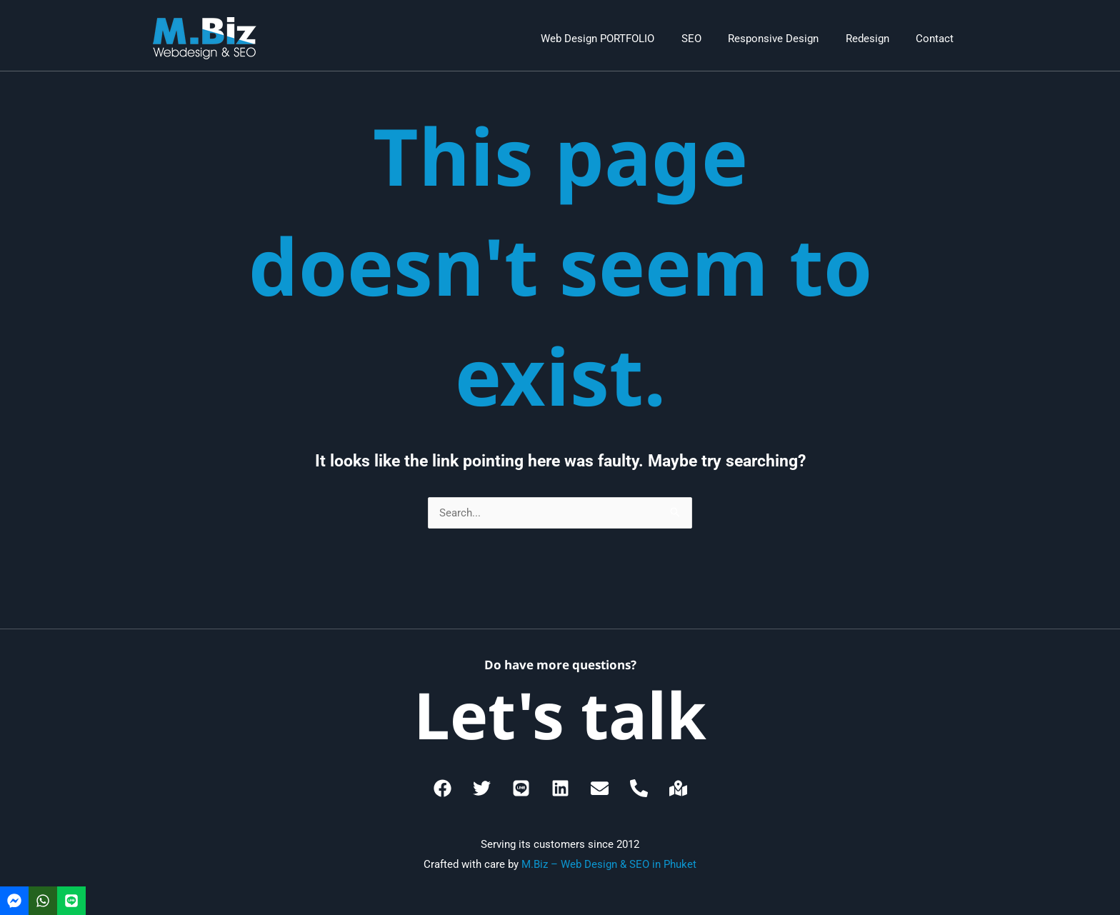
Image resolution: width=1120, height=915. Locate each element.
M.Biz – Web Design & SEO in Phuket (608, 864)
